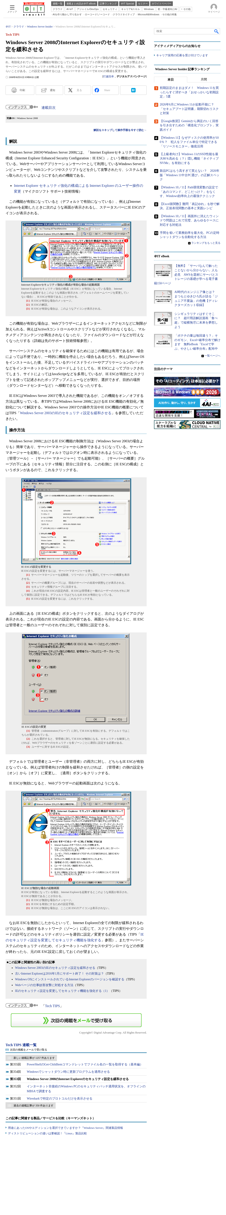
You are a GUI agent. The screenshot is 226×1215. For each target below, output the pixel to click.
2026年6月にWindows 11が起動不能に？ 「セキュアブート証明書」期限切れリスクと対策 (189, 109)
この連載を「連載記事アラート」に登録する (76, 1020)
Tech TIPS (52, 1006)
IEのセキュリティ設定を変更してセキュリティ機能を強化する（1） (62, 991)
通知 (52, 90)
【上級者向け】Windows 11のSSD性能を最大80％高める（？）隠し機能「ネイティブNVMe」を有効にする (189, 159)
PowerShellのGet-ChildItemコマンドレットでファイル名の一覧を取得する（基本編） (85, 1064)
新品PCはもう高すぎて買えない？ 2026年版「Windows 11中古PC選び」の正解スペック (189, 175)
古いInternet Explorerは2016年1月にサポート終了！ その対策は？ (59, 973)
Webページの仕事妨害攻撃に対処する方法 (44, 985)
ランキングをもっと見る (205, 242)
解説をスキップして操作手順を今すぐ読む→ (120, 130)
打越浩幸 (108, 76)
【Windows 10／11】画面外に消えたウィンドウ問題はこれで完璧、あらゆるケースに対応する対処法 (189, 220)
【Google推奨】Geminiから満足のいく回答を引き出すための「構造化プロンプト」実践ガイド (189, 125)
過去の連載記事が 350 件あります (33, 1105)
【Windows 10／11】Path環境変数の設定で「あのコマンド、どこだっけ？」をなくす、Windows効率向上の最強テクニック (189, 192)
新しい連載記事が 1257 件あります (34, 1057)
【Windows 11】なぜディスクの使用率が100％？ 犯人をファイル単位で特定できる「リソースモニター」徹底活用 (189, 142)
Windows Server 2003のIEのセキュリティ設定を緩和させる (66, 413)
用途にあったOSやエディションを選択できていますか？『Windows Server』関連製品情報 (65, 1127)
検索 (216, 31)
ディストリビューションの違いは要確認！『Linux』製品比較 (47, 1133)
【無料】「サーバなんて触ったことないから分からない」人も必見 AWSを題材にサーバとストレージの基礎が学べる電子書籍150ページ (186, 274)
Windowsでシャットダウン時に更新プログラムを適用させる (68, 1071)
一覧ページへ (212, 355)
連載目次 (48, 107)
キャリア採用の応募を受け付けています (182, 55)
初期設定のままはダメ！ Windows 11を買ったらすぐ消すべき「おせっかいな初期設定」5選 (189, 92)
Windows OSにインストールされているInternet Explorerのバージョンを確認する (69, 979)
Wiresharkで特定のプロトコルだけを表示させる (59, 1098)
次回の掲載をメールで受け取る (28, 1049)
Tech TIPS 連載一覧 (21, 1045)
